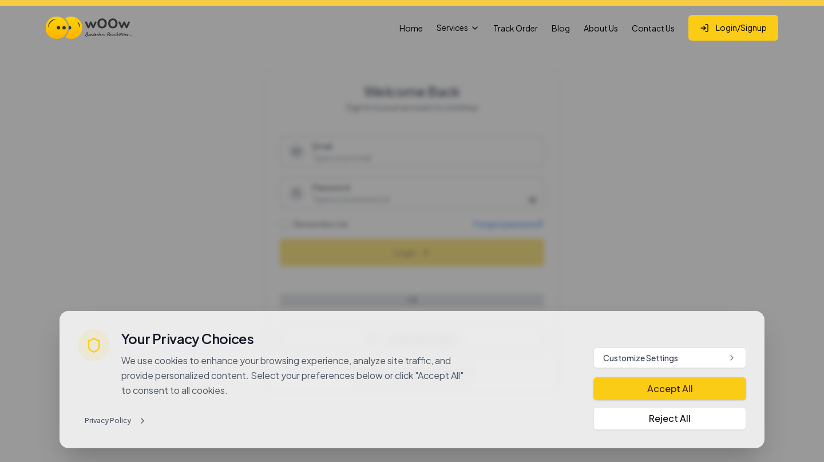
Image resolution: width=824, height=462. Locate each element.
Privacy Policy (116, 420)
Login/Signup (733, 27)
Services (458, 27)
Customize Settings (669, 358)
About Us (601, 28)
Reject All (670, 418)
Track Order (515, 28)
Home (411, 28)
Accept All (670, 388)
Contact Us (653, 28)
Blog (561, 28)
